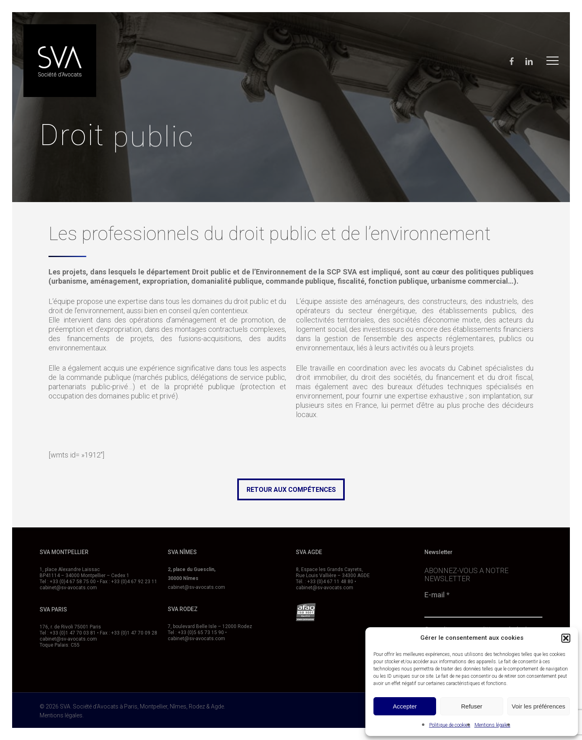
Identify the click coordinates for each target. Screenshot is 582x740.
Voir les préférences (538, 706)
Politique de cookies (449, 725)
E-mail (436, 595)
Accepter (405, 706)
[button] (566, 638)
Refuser (472, 706)
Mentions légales (492, 725)
